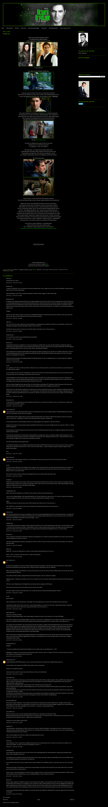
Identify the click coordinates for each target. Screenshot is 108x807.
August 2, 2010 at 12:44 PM (14, 406)
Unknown (8, 512)
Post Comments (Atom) (14, 802)
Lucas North (45, 269)
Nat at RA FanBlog (10, 700)
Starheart (8, 286)
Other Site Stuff (63, 269)
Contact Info (43, 28)
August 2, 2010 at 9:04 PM (14, 508)
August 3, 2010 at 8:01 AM (14, 556)
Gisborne (39, 269)
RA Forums (23, 28)
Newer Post (5, 799)
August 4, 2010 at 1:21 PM (14, 737)
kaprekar (8, 726)
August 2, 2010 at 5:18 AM (14, 295)
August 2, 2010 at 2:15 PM (14, 461)
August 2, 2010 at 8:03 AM (14, 339)
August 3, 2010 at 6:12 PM (14, 609)
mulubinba (8, 523)
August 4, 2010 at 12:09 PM (14, 708)
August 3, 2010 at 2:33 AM (14, 530)
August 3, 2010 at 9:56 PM (14, 656)
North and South (53, 269)
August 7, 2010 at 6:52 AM (14, 776)
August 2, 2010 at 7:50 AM (14, 331)
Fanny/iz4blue (9, 677)
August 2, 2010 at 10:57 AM (14, 396)
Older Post (72, 799)
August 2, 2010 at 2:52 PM (14, 476)
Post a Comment (6, 797)
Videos (11, 270)
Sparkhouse (6, 270)
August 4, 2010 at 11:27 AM (14, 696)
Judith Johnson (9, 612)
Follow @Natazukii (83, 53)
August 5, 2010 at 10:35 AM (14, 746)
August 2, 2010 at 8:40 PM (14, 487)
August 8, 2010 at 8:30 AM (14, 794)
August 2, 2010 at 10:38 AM (14, 362)
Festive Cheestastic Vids (65, 28)
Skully (7, 278)
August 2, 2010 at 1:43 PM (14, 453)
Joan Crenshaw (9, 409)
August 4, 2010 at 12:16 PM (14, 722)
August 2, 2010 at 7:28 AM (14, 318)
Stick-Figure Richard (53, 28)
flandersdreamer (9, 659)
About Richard (9, 28)
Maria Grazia (9, 457)
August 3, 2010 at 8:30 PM (14, 640)
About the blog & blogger (33, 28)
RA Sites (17, 28)
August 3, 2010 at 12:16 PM (14, 592)
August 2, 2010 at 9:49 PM (14, 519)
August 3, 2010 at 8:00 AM (14, 545)
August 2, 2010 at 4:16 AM (14, 282)
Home (3, 28)
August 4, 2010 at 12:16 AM (14, 674)
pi (6, 365)
